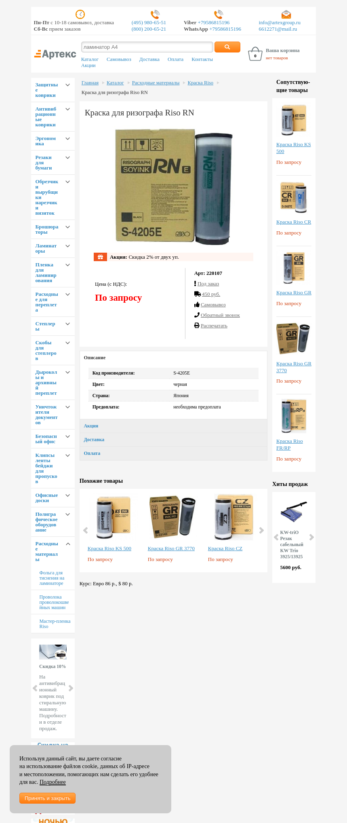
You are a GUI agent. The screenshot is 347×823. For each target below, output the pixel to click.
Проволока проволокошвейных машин (54, 602)
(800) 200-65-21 (149, 29)
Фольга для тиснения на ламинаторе (51, 578)
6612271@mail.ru (278, 29)
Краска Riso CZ (225, 548)
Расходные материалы (46, 551)
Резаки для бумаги (43, 162)
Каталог (90, 59)
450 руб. (211, 294)
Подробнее (53, 782)
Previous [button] (86, 530)
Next (70, 688)
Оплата (175, 59)
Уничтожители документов (46, 414)
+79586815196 (212, 22)
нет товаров (277, 57)
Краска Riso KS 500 (109, 548)
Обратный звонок (220, 315)
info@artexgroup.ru (280, 22)
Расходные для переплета (46, 302)
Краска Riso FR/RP (289, 444)
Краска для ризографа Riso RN (115, 92)
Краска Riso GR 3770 (171, 548)
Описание (94, 357)
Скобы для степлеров (45, 350)
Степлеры (45, 326)
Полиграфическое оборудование (46, 522)
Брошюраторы (46, 229)
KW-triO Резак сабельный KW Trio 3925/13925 (291, 545)
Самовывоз (119, 59)
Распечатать (214, 325)
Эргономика (45, 141)
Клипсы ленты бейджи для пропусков (46, 468)
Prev (35, 688)
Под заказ (208, 284)
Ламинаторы (46, 248)
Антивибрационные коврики (45, 117)
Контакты (202, 59)
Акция (91, 426)
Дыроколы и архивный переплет (46, 382)
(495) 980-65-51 (149, 22)
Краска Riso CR (293, 222)
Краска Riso (200, 83)
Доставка (149, 59)
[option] (114, 530)
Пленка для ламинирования (45, 272)
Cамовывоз (213, 305)
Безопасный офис (46, 438)
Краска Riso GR (293, 292)
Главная (90, 83)
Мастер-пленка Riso (54, 623)
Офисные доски (46, 497)
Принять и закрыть (47, 798)
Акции (88, 65)
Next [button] (260, 530)
